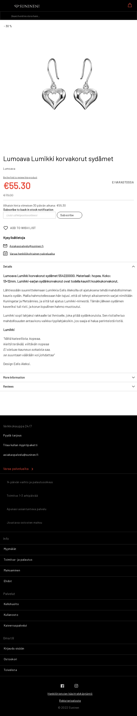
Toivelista (10, 670)
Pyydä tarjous (12, 435)
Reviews (8, 386)
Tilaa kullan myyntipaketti (20, 445)
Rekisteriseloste (70, 700)
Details (7, 266)
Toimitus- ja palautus (18, 559)
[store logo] (27, 6)
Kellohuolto (11, 604)
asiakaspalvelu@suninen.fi (20, 454)
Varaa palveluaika (16, 469)
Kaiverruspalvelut (15, 625)
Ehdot (8, 581)
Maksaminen (12, 570)
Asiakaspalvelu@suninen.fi (27, 246)
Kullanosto (11, 614)
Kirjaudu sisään (14, 648)
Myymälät (10, 549)
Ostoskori (10, 659)
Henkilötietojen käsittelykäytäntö (70, 693)
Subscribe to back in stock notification (28, 209)
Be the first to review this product (20, 177)
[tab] (68, 266)
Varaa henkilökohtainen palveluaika (32, 253)
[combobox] (68, 15)
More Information (14, 377)
